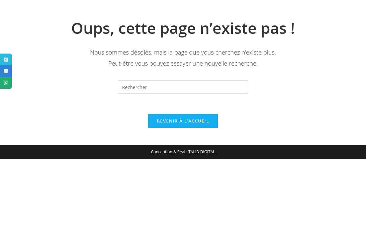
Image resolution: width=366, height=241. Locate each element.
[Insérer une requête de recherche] (183, 87)
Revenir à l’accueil (183, 121)
